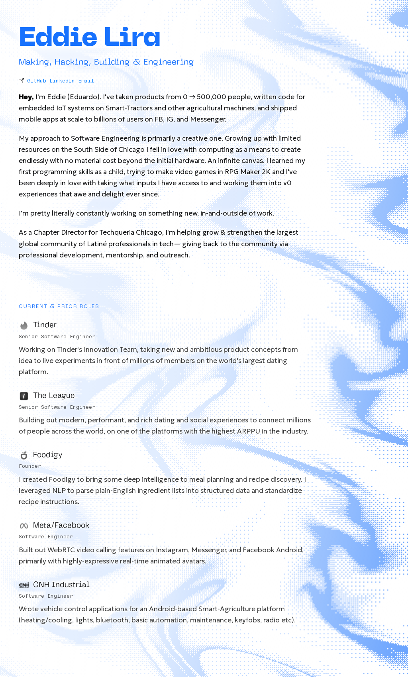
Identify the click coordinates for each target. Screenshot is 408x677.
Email (86, 81)
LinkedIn (62, 81)
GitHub (36, 81)
